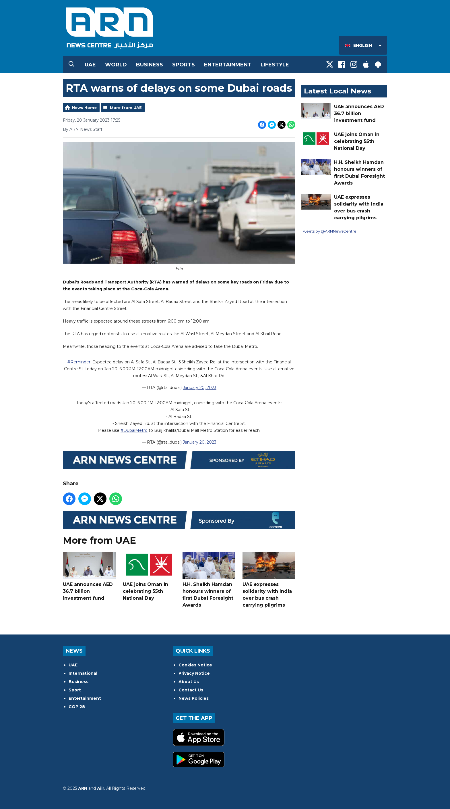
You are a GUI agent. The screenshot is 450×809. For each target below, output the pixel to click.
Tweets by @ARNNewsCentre (328, 231)
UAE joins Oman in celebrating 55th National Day (149, 576)
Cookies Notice (195, 665)
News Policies (194, 698)
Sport (75, 690)
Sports (183, 65)
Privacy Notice (194, 673)
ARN (82, 788)
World (116, 65)
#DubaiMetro (134, 430)
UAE (90, 65)
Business (149, 65)
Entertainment (227, 65)
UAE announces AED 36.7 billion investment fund (89, 576)
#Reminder (78, 362)
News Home (84, 107)
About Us (189, 681)
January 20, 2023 (199, 387)
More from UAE (126, 107)
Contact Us (191, 690)
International (83, 673)
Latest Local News (337, 91)
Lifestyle (275, 65)
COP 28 (77, 706)
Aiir (100, 788)
